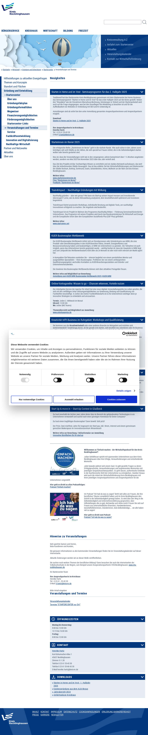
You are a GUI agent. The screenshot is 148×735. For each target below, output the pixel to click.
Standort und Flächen (15, 86)
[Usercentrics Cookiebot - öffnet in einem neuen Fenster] (124, 334)
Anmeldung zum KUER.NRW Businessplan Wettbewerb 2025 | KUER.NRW (82, 276)
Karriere (45, 715)
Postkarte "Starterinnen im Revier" (66, 182)
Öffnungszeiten (67, 619)
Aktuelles (111, 49)
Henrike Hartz (58, 651)
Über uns (12, 99)
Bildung (68, 30)
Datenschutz (70, 712)
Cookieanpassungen (89, 712)
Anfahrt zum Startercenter (120, 44)
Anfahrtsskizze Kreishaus (65, 695)
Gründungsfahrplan (17, 103)
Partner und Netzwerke (15, 148)
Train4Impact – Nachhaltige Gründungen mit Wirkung (78, 190)
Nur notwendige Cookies (31, 399)
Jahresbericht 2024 (62, 692)
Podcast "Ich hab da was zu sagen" (98, 517)
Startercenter (48, 70)
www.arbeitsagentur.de (62, 312)
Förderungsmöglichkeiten (20, 119)
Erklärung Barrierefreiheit (116, 712)
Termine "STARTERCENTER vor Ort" (65, 604)
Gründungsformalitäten (19, 107)
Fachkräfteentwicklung (18, 136)
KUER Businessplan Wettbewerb (67, 235)
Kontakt (62, 645)
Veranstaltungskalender (119, 54)
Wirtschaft (50, 30)
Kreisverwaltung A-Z (117, 39)
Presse (35, 715)
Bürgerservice (10, 30)
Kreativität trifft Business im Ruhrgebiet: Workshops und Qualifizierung (87, 319)
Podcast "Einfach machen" (60, 487)
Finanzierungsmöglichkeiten (22, 115)
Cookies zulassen (116, 399)
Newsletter (57, 715)
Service (11, 132)
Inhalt (35, 712)
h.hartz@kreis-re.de (66, 134)
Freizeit (83, 30)
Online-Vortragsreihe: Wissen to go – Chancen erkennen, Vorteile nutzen (87, 283)
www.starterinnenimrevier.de (64, 178)
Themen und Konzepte (15, 82)
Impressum (56, 712)
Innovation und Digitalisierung (22, 140)
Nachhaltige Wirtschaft (18, 144)
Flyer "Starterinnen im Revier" (64, 180)
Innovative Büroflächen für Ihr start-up (68, 435)
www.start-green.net (61, 223)
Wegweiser (13, 111)
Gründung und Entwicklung (31, 70)
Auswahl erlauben (74, 399)
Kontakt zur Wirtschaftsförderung (124, 59)
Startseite (6, 70)
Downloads (64, 677)
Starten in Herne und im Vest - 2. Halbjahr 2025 (72, 121)
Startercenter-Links (17, 123)
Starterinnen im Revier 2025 (65, 142)
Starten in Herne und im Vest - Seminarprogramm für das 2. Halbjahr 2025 (89, 91)
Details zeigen (124, 390)
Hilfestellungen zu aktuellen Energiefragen (25, 78)
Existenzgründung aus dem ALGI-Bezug (71, 689)
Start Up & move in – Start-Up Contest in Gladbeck (76, 408)
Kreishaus (31, 30)
